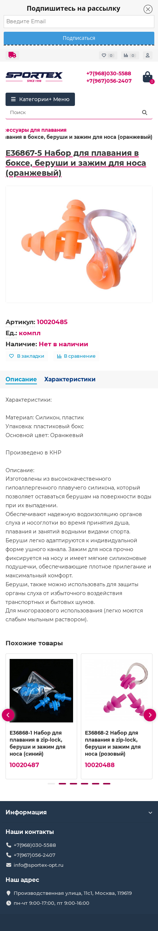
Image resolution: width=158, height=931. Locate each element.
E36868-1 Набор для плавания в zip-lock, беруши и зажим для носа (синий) (37, 743)
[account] (147, 55)
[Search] (79, 112)
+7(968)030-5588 (108, 73)
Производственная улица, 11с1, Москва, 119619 (73, 893)
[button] (51, 783)
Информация (79, 812)
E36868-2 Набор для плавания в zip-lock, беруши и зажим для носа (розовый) (113, 743)
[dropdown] (12, 55)
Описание (21, 379)
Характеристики (70, 379)
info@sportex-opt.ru (38, 865)
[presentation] (8, 715)
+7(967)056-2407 (109, 81)
